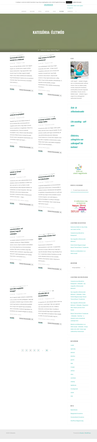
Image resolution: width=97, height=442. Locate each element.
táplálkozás (74, 388)
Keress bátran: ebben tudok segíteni (75, 6)
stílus (72, 377)
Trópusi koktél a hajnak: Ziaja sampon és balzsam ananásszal (47, 75)
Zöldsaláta (48, 5)
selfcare (20, 104)
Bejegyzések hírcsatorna (77, 416)
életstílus (16, 103)
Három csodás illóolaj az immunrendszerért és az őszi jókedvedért (47, 194)
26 (47, 351)
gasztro (48, 166)
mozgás (73, 370)
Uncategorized (74, 392)
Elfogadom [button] (69, 2)
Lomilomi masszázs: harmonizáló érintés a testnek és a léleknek (17, 75)
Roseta (82, 436)
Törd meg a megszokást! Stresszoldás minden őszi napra (47, 253)
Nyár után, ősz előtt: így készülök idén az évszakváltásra (46, 310)
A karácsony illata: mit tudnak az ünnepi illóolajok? (18, 189)
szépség (49, 109)
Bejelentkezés (74, 413)
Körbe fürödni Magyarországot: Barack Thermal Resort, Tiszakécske (79, 248)
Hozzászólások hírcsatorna (78, 420)
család (72, 348)
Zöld (72, 399)
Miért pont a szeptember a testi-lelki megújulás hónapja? (18, 306)
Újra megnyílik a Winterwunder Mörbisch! (78, 289)
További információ (76, 2)
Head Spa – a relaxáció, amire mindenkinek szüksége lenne (79, 321)
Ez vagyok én (70, 8)
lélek (20, 218)
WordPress (88, 436)
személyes (53, 338)
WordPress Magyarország (77, 424)
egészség (40, 165)
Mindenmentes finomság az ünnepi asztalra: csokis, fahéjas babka (47, 137)
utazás (72, 395)
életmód (11, 103)
